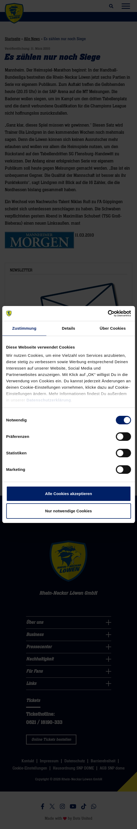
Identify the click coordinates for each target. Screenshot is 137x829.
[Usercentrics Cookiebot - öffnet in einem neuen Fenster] (107, 313)
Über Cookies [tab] (113, 328)
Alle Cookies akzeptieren (68, 493)
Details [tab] (68, 328)
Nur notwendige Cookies (68, 511)
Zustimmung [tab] (24, 328)
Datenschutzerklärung (48, 400)
